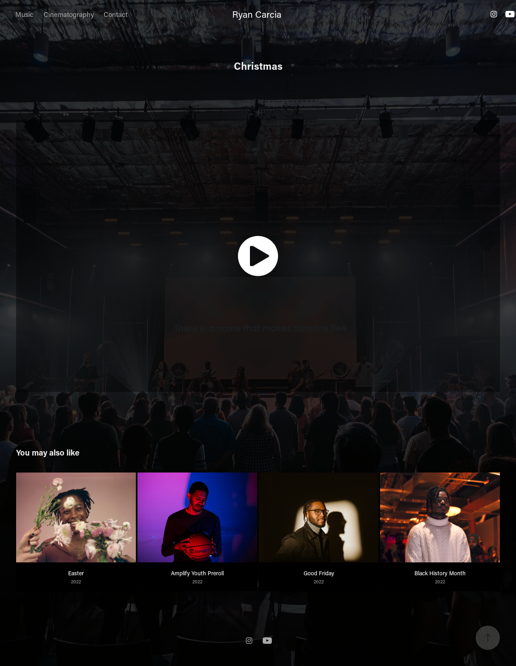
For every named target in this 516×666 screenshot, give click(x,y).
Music (24, 14)
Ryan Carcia (256, 14)
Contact (115, 14)
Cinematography (69, 14)
